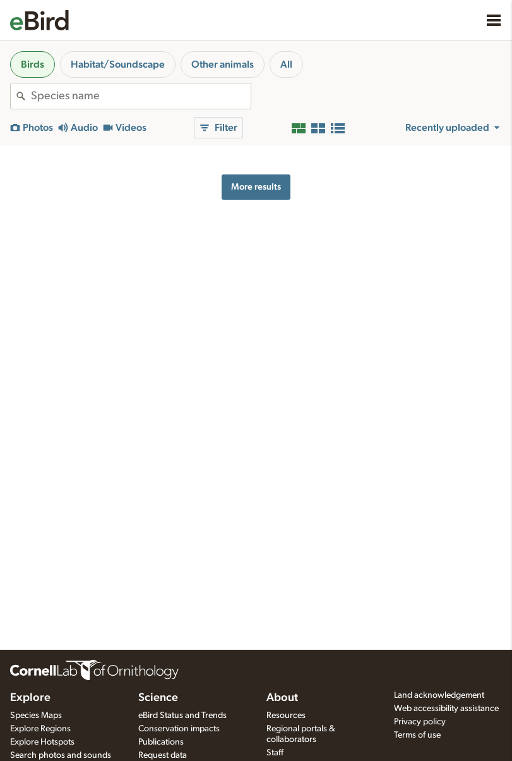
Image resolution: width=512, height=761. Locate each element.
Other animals (222, 64)
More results (256, 187)
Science (158, 697)
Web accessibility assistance (446, 708)
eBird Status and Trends (182, 715)
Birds (32, 64)
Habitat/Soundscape (118, 64)
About (282, 697)
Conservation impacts (179, 728)
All (286, 64)
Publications (161, 742)
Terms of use (417, 735)
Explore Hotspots (42, 742)
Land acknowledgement (439, 695)
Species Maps (36, 715)
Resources (286, 715)
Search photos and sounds (60, 755)
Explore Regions (40, 728)
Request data (162, 755)
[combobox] (141, 96)
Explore (30, 697)
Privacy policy (420, 721)
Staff (274, 752)
